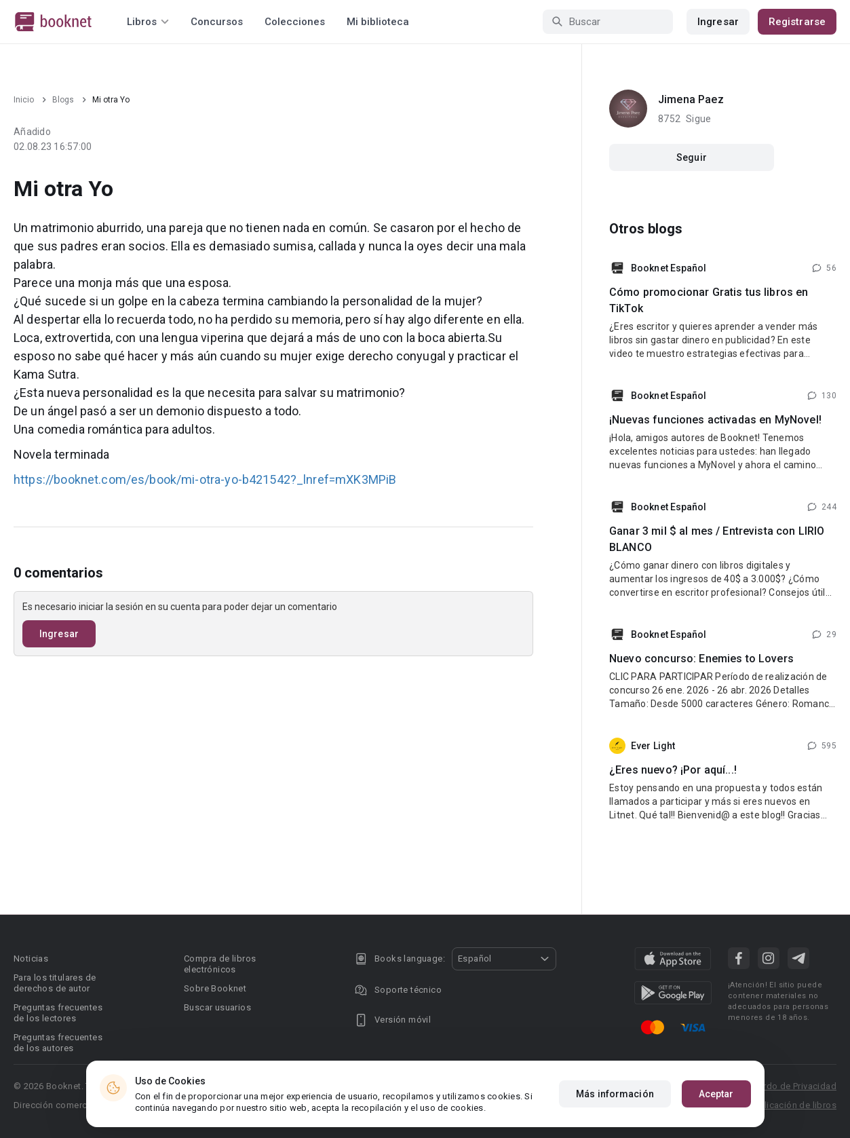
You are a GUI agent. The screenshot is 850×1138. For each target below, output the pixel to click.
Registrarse (797, 22)
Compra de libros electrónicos (220, 963)
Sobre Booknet (215, 988)
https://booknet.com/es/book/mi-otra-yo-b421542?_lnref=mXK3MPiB (205, 479)
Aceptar (716, 1093)
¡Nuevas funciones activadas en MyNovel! (715, 419)
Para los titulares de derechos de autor (55, 982)
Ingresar (718, 22)
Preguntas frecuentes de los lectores (58, 1012)
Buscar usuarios (217, 1007)
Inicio (24, 100)
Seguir (691, 157)
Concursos (217, 22)
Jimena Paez (691, 99)
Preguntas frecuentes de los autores (58, 1042)
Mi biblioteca (378, 22)
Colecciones (295, 22)
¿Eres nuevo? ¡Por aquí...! (673, 769)
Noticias (31, 958)
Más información (615, 1093)
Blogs (63, 100)
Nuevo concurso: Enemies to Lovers (701, 658)
